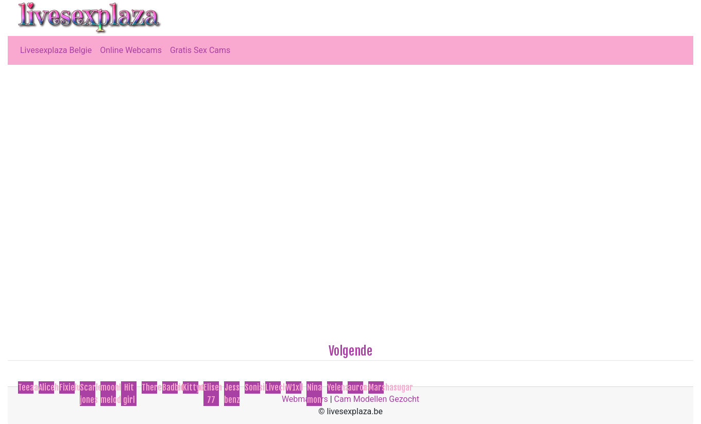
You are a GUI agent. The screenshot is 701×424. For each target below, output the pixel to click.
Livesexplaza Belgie (56, 50)
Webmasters (305, 399)
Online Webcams (131, 50)
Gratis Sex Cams (200, 50)
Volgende (350, 351)
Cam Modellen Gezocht (377, 399)
